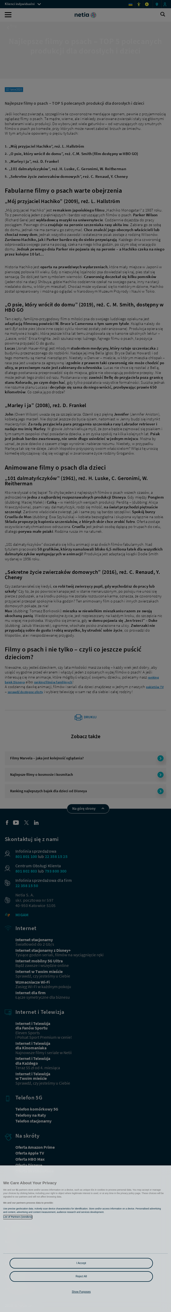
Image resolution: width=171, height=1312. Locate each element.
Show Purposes (81, 1291)
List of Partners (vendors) (17, 1217)
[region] (85, 1238)
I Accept (81, 1263)
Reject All (81, 1276)
